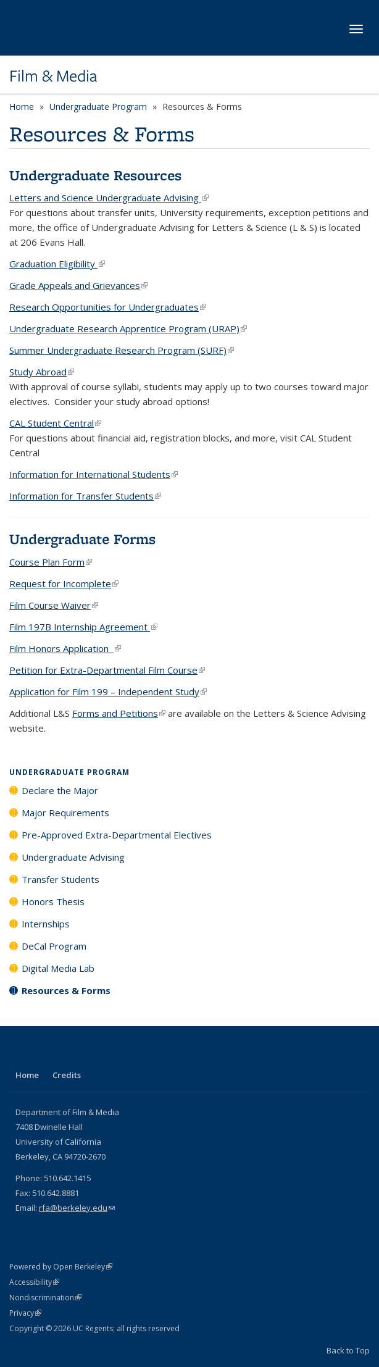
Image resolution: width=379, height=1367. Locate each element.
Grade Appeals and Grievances (78, 285)
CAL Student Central (55, 423)
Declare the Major (60, 790)
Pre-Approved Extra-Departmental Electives (117, 835)
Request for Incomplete (64, 583)
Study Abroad (41, 372)
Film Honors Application (65, 648)
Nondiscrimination (45, 1297)
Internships (46, 924)
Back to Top (348, 1350)
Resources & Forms (66, 990)
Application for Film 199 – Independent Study (108, 691)
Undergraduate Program (98, 106)
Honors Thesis (53, 901)
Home (21, 106)
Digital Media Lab (58, 968)
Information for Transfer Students (85, 496)
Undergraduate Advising (73, 857)
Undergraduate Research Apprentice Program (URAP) (128, 328)
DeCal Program (54, 946)
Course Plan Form (50, 562)
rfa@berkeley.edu (77, 1207)
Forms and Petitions (118, 713)
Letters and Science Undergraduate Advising (109, 197)
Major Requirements (65, 812)
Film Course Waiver (53, 605)
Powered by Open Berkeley (60, 1266)
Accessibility (34, 1282)
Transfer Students (60, 879)
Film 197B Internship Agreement (83, 627)
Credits (66, 1075)
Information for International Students (93, 474)
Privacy (25, 1313)
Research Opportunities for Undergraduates (107, 307)
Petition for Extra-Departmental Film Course (107, 670)
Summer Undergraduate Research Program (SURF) (121, 350)
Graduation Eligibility (57, 263)
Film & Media (53, 76)
